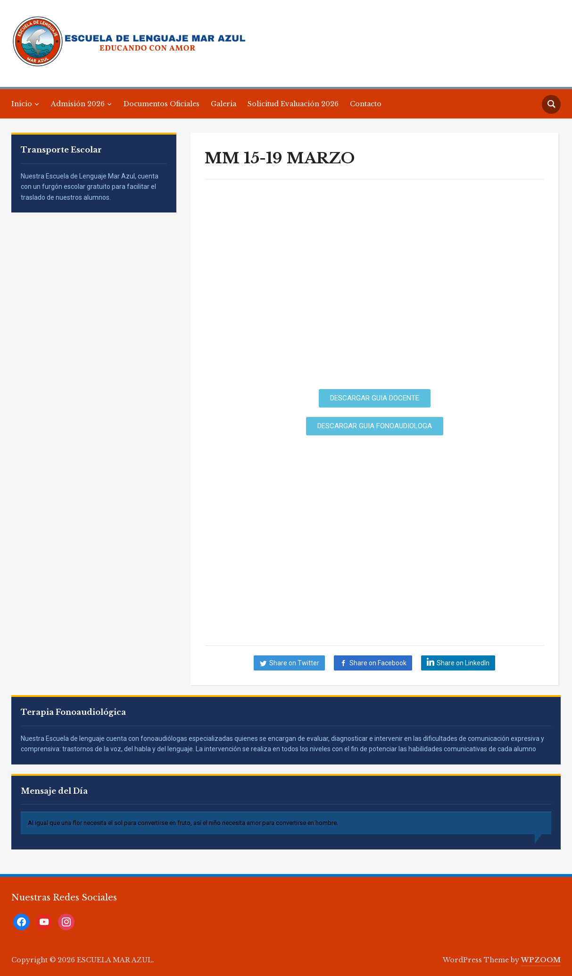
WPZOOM (541, 960)
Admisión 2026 (78, 104)
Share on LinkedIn (463, 663)
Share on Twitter (294, 663)
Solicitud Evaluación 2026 (293, 104)
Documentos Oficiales (161, 104)
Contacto (365, 104)
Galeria (223, 104)
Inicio (21, 104)
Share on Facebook (377, 663)
